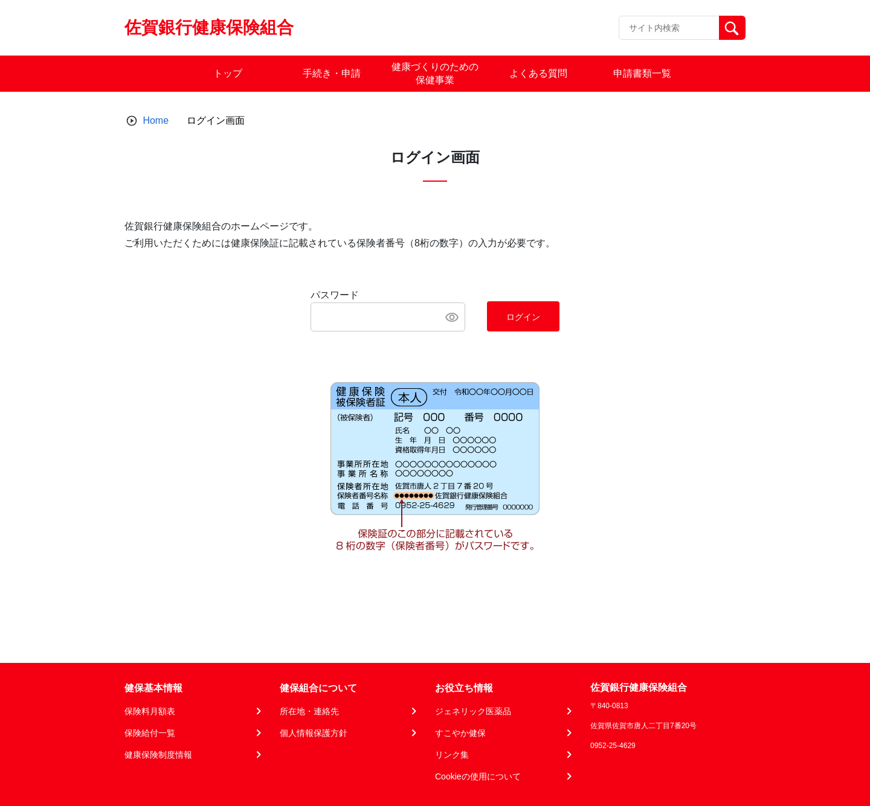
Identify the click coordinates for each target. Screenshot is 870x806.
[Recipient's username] (669, 28)
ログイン (523, 317)
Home (156, 120)
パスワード (335, 295)
